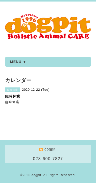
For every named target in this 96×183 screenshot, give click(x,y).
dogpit (36, 175)
